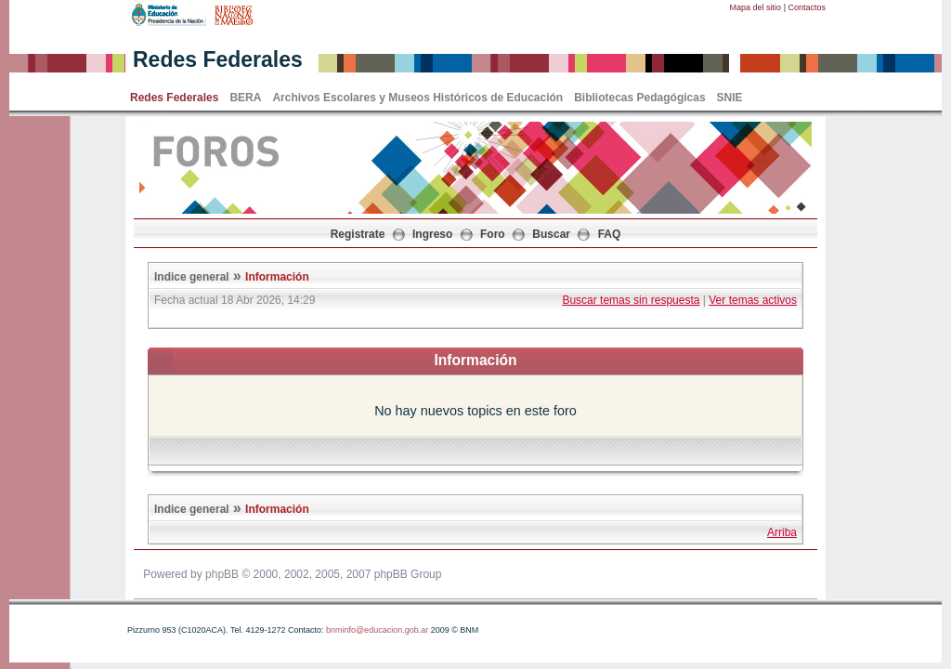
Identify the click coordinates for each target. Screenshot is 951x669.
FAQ (609, 234)
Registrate (358, 234)
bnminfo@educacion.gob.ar (377, 630)
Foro (492, 234)
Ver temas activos (753, 300)
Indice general (191, 276)
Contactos (807, 7)
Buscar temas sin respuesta (630, 300)
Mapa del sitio (756, 7)
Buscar (551, 234)
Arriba (782, 532)
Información (277, 276)
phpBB (222, 574)
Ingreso (432, 234)
